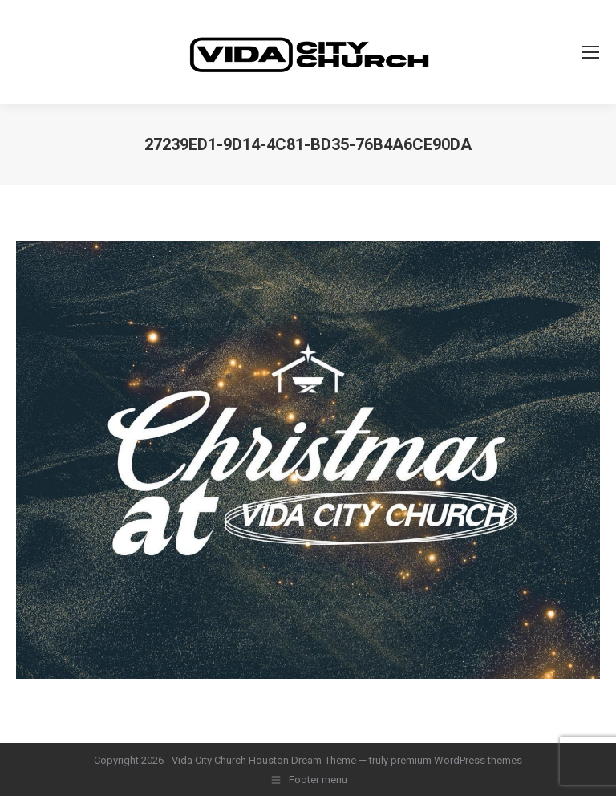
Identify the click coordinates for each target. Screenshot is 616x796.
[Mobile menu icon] (590, 52)
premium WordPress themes (456, 760)
